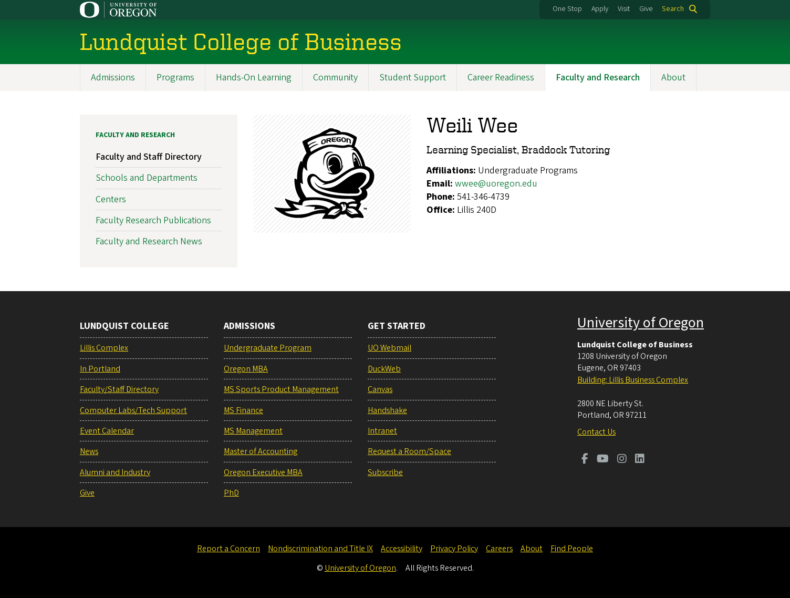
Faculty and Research (598, 77)
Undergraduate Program (267, 348)
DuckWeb (384, 369)
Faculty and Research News (149, 241)
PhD (231, 493)
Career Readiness (500, 77)
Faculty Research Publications (153, 220)
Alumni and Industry (115, 472)
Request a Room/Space (409, 451)
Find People (571, 548)
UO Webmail (389, 348)
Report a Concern (228, 548)
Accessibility (401, 548)
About (673, 77)
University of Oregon (640, 322)
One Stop (567, 9)
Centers (111, 199)
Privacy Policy (454, 548)
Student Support (412, 77)
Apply (599, 9)
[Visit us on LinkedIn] (640, 460)
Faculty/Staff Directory (119, 389)
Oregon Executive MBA (263, 472)
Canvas (380, 389)
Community (335, 77)
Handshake (387, 410)
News (89, 451)
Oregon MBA (246, 369)
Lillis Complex (104, 348)
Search (673, 9)
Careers (499, 548)
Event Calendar (107, 431)
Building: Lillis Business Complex (632, 380)
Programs (175, 77)
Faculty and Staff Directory (149, 156)
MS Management (253, 431)
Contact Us (596, 432)
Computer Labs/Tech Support (133, 410)
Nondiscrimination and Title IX (320, 548)
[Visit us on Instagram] (622, 460)
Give (646, 9)
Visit (624, 9)
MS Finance (243, 410)
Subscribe (385, 472)
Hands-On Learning (254, 77)
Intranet (382, 431)
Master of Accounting (260, 451)
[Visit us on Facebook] (584, 460)
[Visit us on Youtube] (602, 460)
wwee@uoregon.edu (496, 183)
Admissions (113, 77)
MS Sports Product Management (281, 389)
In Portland (100, 369)
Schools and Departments (147, 178)
